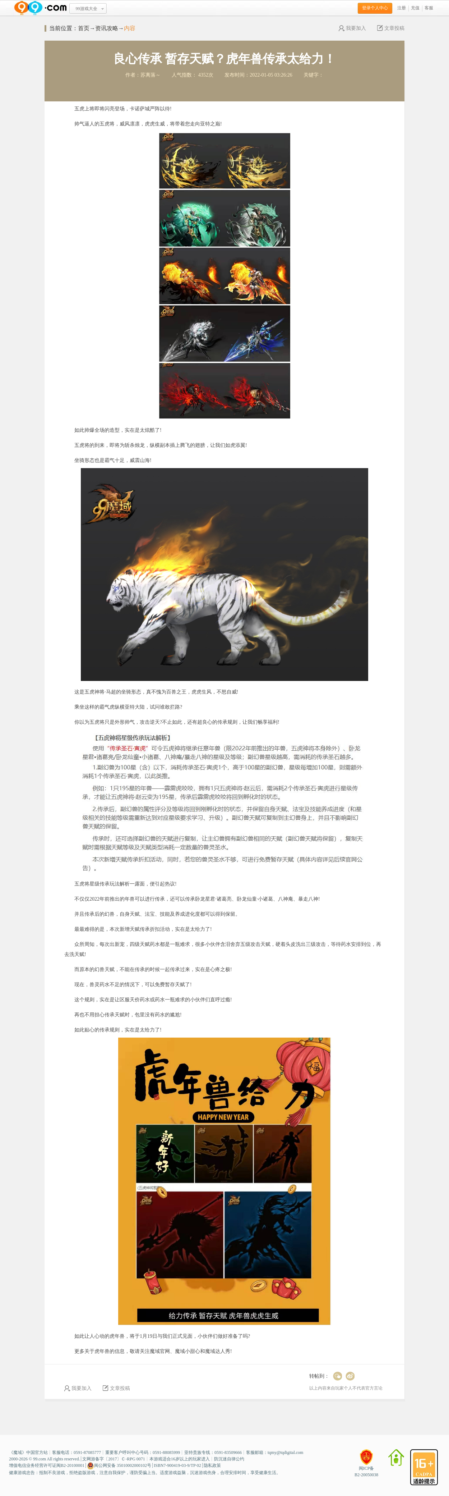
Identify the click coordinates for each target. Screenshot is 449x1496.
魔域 (17, 1452)
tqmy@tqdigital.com (285, 1452)
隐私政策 (212, 1465)
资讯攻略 (106, 28)
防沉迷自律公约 (229, 1458)
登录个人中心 (375, 7)
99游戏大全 (86, 8)
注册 (401, 7)
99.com (39, 1458)
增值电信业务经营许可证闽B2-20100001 (46, 1465)
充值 (415, 7)
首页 (83, 28)
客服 (429, 7)
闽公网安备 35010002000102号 (119, 1465)
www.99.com (40, 8)
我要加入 (352, 28)
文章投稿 (390, 28)
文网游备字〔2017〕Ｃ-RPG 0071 (113, 1458)
